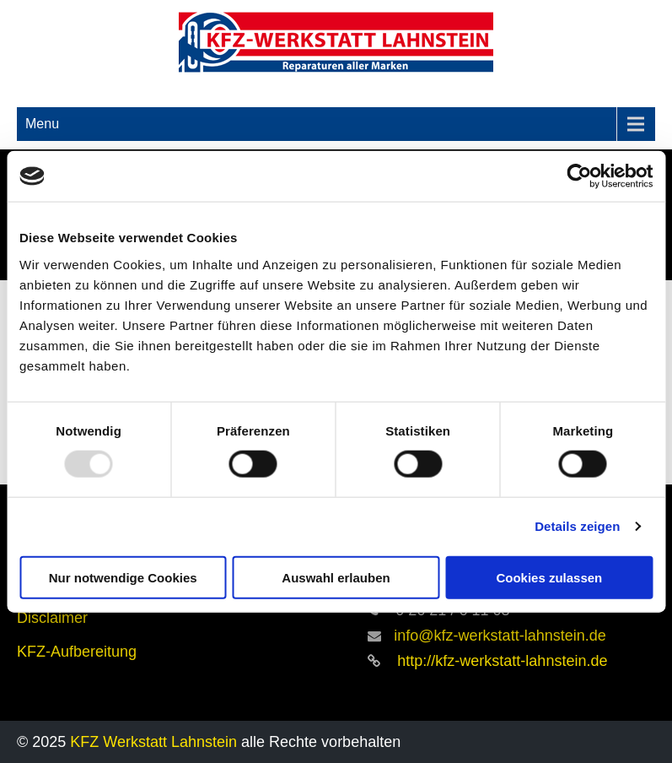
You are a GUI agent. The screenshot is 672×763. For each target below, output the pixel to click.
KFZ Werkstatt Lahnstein (155, 741)
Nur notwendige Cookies (123, 577)
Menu (42, 123)
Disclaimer (52, 617)
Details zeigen (577, 526)
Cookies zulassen (549, 577)
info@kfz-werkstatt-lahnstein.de (499, 635)
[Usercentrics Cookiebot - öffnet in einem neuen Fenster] (579, 176)
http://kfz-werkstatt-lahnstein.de (500, 660)
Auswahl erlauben (336, 577)
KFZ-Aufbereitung (77, 651)
